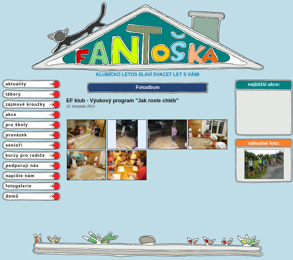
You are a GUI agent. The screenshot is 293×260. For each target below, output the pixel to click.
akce (9, 114)
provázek (14, 135)
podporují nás (20, 165)
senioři (12, 145)
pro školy (15, 124)
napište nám (18, 175)
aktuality (14, 84)
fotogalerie (17, 186)
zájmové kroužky (23, 104)
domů (10, 196)
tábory (11, 94)
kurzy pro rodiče (23, 155)
